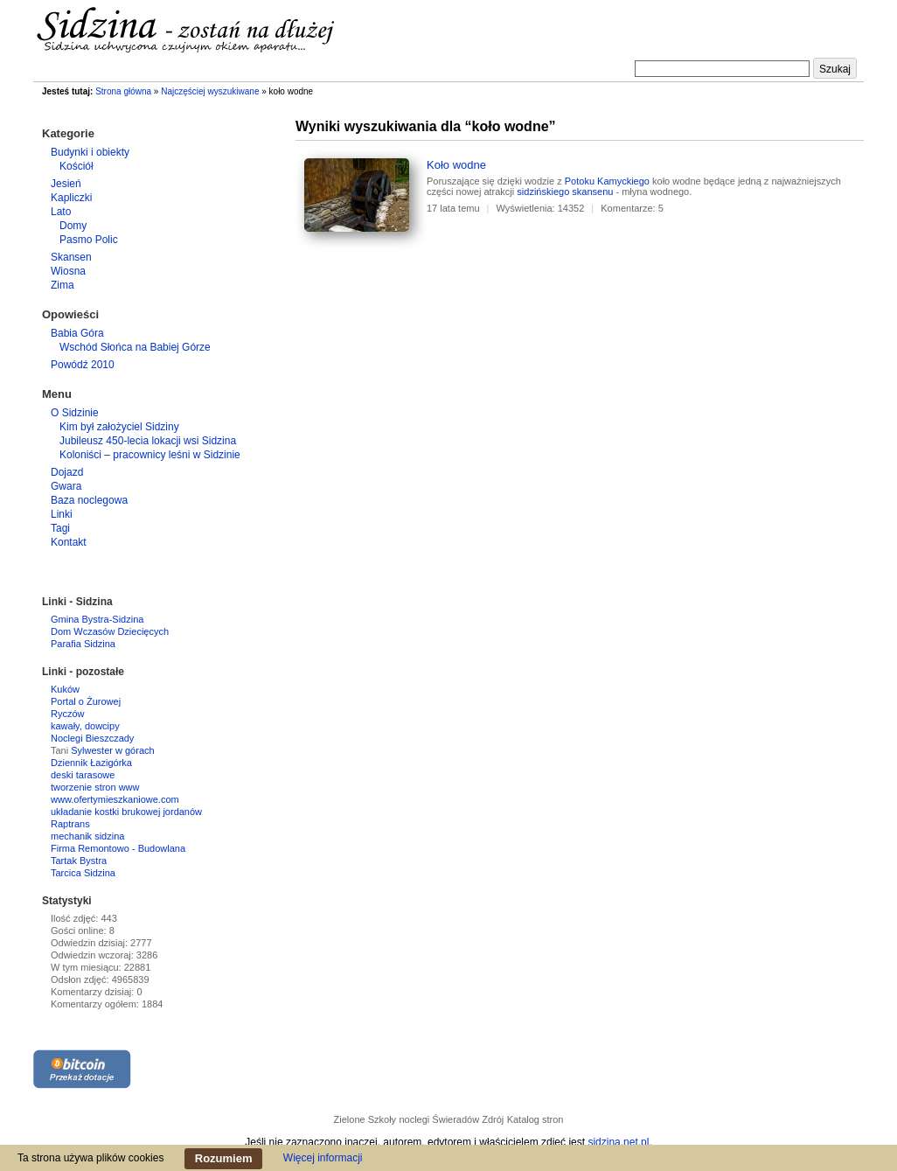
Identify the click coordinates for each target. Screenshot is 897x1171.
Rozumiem (224, 1158)
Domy (73, 226)
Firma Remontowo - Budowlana (118, 848)
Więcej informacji (323, 1158)
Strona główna (123, 91)
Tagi (60, 528)
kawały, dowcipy (85, 726)
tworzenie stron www (95, 787)
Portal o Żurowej (86, 701)
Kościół (76, 166)
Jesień (66, 184)
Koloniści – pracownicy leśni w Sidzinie (149, 455)
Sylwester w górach (112, 750)
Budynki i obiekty (90, 152)
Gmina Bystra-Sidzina (97, 619)
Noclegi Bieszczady (92, 738)
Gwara (66, 486)
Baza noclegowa (89, 500)
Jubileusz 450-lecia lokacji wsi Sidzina (147, 441)
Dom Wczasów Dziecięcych (110, 631)
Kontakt (69, 542)
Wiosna (68, 271)
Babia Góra (77, 333)
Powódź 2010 (83, 365)
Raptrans (70, 824)
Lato (61, 212)
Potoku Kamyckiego (607, 181)
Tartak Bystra (79, 860)
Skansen (71, 257)
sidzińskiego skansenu (565, 191)
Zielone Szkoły (365, 1119)
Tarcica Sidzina (83, 873)
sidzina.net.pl (618, 1142)
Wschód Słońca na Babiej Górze (135, 347)
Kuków (65, 689)
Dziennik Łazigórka (91, 762)
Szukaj (835, 69)
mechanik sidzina (87, 836)
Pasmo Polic (88, 240)
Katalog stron (535, 1119)
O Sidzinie (75, 413)
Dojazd (67, 472)
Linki (62, 514)
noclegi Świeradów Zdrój (451, 1119)
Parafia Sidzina (83, 643)
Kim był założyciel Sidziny (119, 427)
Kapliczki (71, 198)
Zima (62, 285)
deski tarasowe (83, 775)
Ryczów (68, 713)
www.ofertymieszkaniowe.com (115, 799)
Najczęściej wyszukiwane (210, 91)
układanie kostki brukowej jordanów (126, 811)
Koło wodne (456, 164)
